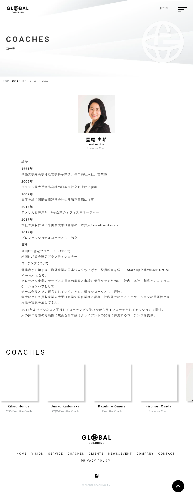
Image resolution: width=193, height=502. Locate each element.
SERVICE (55, 453)
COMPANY (145, 453)
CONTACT (166, 453)
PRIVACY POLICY (96, 460)
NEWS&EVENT (120, 453)
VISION (37, 453)
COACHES (76, 453)
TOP (6, 81)
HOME (22, 453)
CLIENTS (96, 453)
